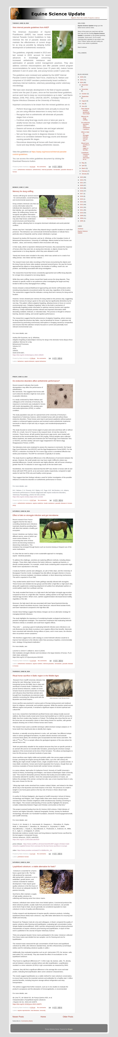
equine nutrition (37, 663)
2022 (82, 180)
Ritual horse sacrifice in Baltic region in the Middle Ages (36, 676)
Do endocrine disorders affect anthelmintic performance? (36, 381)
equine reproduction (24, 1010)
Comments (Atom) (27, 1021)
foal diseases (35, 1010)
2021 (82, 182)
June (83, 106)
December (85, 85)
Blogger (70, 1029)
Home (43, 1017)
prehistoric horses (23, 856)
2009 (82, 215)
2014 (82, 202)
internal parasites (47, 169)
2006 (82, 218)
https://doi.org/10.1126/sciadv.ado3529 (26, 839)
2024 (82, 82)
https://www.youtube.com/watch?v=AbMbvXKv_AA (34, 850)
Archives (80, 228)
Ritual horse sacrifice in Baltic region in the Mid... (85, 146)
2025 (82, 80)
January (84, 174)
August (84, 101)
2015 (82, 199)
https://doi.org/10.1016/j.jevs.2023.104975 (27, 1004)
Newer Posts (18, 1017)
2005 (82, 221)
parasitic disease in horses (63, 503)
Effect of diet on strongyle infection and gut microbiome (35, 515)
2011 (82, 210)
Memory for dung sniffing (23, 191)
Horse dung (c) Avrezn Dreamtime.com (56, 218)
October (84, 93)
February (85, 171)
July (83, 103)
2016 (82, 196)
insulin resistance (49, 503)
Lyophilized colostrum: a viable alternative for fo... (85, 156)
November (85, 89)
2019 (82, 188)
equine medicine (38, 503)
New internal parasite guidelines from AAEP (31, 27)
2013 (82, 204)
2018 (82, 191)
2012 (82, 207)
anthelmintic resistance (25, 169)
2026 (82, 77)
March (84, 168)
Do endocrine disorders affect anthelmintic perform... (85, 126)
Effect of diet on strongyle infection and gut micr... (85, 136)
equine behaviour (40, 361)
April (83, 165)
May (83, 163)
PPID (14, 505)
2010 (82, 212)
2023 (82, 177)
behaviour (21, 361)
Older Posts (68, 1017)
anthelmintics (37, 169)
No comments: (42, 166)
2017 (82, 193)
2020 (82, 185)
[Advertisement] (42, 180)
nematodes (56, 169)
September (85, 96)
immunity (42, 1010)
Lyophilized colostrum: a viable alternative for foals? (34, 867)
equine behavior (29, 361)
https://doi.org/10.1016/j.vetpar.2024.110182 (28, 497)
